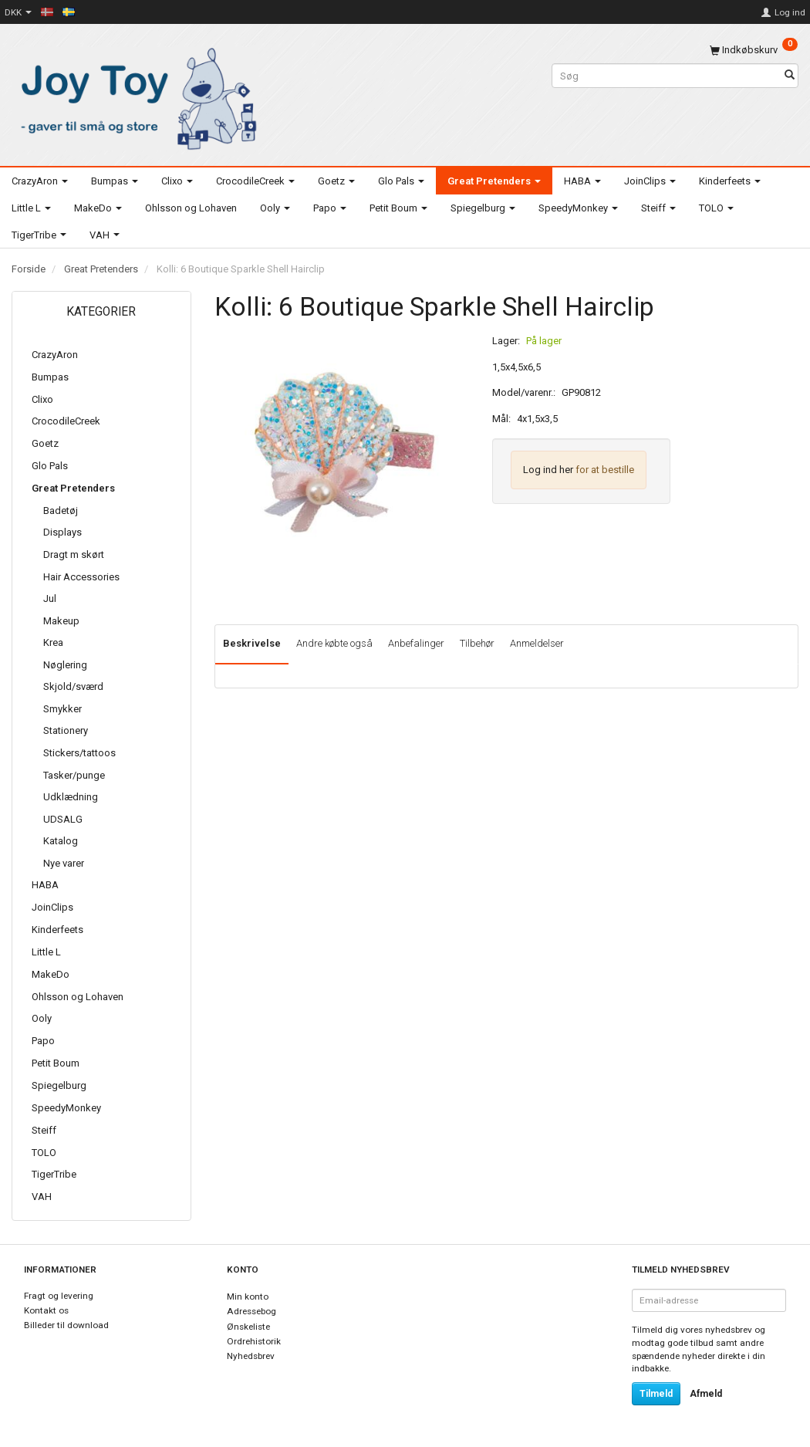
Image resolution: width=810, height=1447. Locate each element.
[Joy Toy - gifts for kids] (135, 96)
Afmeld (706, 1393)
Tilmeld (656, 1393)
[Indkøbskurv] (753, 49)
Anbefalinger (416, 643)
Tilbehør (477, 643)
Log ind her (548, 469)
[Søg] (790, 76)
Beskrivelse (252, 643)
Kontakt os (46, 1310)
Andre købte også (334, 643)
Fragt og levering (58, 1295)
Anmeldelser (537, 643)
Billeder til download (66, 1325)
